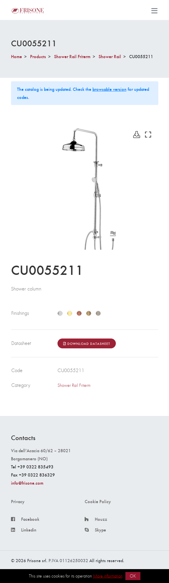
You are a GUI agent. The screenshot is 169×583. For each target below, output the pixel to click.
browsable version (109, 89)
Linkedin (28, 530)
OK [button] (133, 576)
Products (38, 56)
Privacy (18, 501)
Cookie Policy (98, 501)
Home (16, 56)
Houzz (101, 519)
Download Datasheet (86, 343)
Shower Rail (110, 56)
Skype (100, 530)
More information (107, 576)
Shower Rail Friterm (72, 56)
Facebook (30, 519)
